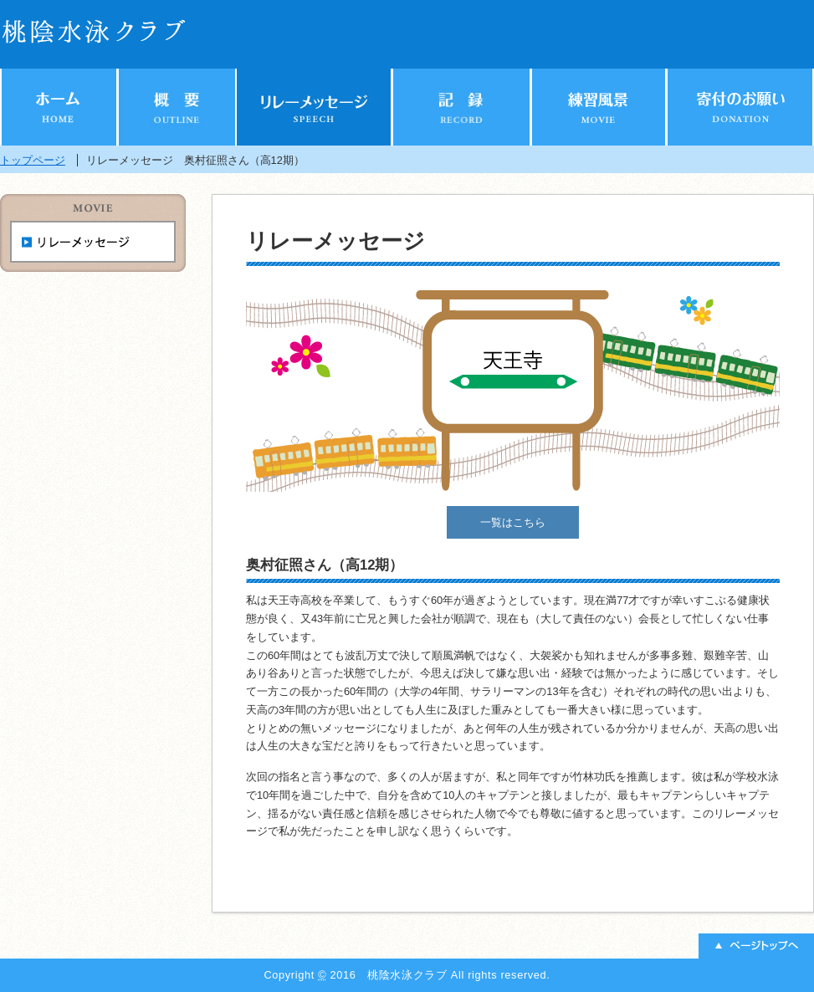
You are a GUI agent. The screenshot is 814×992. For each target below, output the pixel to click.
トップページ (32, 160)
